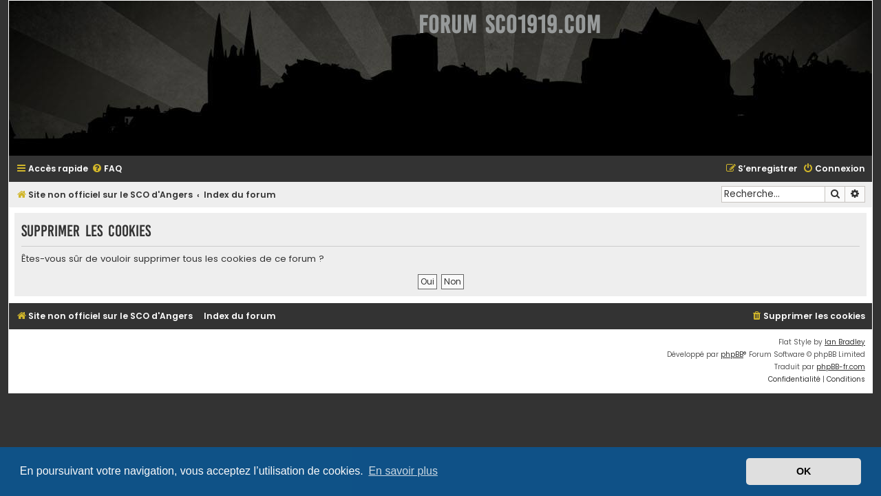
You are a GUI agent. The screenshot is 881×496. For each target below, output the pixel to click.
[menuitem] (98, 169)
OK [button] (803, 471)
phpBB (740, 354)
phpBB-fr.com (849, 367)
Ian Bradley (853, 342)
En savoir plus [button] (403, 471)
